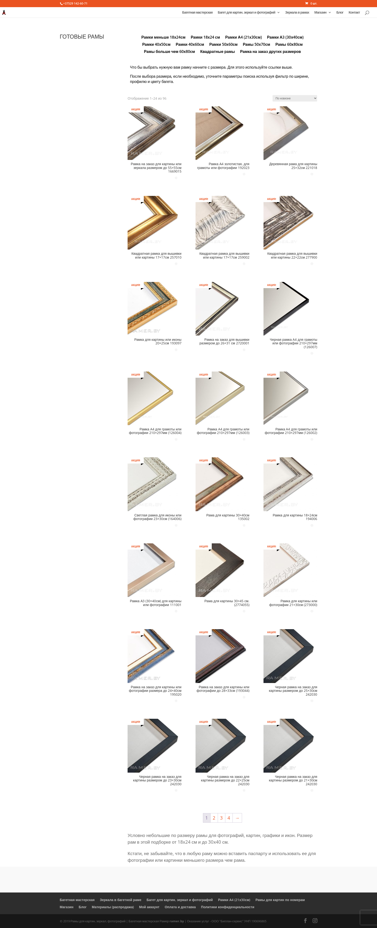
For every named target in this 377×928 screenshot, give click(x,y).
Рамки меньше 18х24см (163, 38)
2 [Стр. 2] (214, 818)
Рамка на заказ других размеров (270, 52)
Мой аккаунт (149, 907)
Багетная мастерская (197, 13)
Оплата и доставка (180, 907)
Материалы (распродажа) (113, 907)
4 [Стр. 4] (228, 818)
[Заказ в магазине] (295, 98)
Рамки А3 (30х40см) (285, 38)
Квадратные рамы (217, 52)
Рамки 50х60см (223, 45)
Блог (339, 13)
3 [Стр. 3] (221, 818)
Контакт (354, 13)
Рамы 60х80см (289, 45)
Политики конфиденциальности (227, 907)
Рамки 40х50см (156, 45)
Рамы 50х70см (256, 45)
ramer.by (177, 921)
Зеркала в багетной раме (120, 899)
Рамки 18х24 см (205, 38)
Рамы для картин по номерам (280, 899)
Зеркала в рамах (297, 13)
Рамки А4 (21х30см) (243, 38)
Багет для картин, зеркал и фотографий (246, 13)
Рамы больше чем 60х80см (169, 52)
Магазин (320, 13)
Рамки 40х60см (190, 45)
